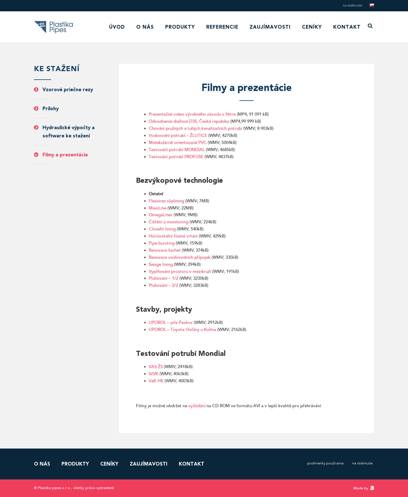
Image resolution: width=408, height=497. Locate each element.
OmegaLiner (161, 215)
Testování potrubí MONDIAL (177, 149)
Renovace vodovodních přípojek (180, 257)
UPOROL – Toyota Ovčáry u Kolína (182, 329)
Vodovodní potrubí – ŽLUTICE (178, 135)
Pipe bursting (162, 243)
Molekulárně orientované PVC (178, 142)
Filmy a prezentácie (65, 155)
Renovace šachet (165, 250)
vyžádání (196, 406)
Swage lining (161, 264)
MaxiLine (158, 208)
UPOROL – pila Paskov (171, 322)
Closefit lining (162, 229)
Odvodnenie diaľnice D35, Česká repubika (189, 121)
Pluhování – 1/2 (163, 278)
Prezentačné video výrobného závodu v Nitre (192, 114)
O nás (145, 27)
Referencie (222, 27)
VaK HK (156, 381)
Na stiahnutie (352, 5)
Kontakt (347, 27)
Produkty (180, 27)
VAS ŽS (156, 366)
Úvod (117, 27)
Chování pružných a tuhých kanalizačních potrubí (195, 128)
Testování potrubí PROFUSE (176, 157)
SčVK (153, 374)
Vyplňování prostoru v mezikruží (180, 271)
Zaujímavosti (270, 27)
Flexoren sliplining (166, 201)
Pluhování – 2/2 (163, 285)
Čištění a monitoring (168, 222)
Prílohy (50, 108)
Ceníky (312, 27)
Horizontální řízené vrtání (174, 236)
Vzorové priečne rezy (67, 89)
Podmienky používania (325, 463)
